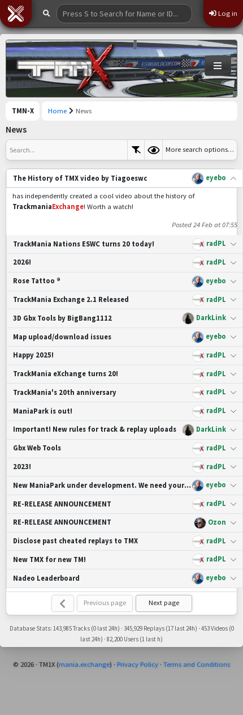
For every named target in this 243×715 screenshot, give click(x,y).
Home (57, 111)
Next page (164, 602)
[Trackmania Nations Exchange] (65, 68)
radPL (216, 243)
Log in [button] (223, 13)
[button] (16, 13)
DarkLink (211, 317)
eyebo (216, 177)
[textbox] (66, 150)
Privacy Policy (137, 664)
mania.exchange (84, 664)
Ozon (217, 522)
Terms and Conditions (196, 664)
